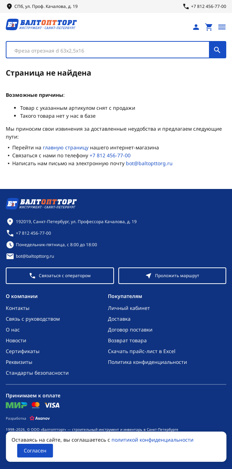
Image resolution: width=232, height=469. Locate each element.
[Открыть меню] (222, 27)
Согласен (35, 450)
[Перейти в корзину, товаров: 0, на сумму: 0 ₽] (209, 27)
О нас (13, 329)
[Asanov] (39, 418)
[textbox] (111, 51)
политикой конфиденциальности (153, 439)
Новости (16, 340)
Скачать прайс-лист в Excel (142, 351)
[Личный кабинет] (196, 27)
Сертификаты (23, 351)
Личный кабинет (129, 308)
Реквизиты (19, 361)
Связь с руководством (33, 318)
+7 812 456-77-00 (110, 155)
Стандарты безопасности (37, 372)
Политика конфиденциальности (147, 361)
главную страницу (65, 147)
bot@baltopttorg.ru (149, 163)
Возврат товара (127, 340)
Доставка (119, 318)
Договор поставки (130, 329)
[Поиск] (217, 50)
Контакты (17, 308)
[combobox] (116, 49)
